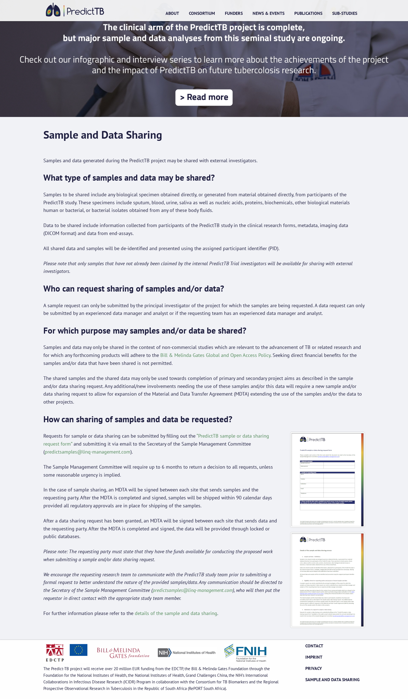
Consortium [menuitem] (202, 13)
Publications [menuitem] (308, 13)
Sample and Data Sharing (332, 679)
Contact (314, 645)
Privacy (313, 668)
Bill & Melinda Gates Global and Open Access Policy (215, 355)
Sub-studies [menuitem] (344, 13)
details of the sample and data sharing (176, 613)
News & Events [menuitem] (268, 13)
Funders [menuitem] (234, 13)
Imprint (313, 657)
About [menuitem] (172, 13)
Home (75, 9)
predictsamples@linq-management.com (87, 452)
